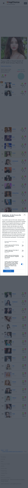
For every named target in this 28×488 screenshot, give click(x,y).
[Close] (25, 215)
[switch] (22, 245)
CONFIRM (8, 271)
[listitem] (14, 242)
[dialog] (14, 244)
